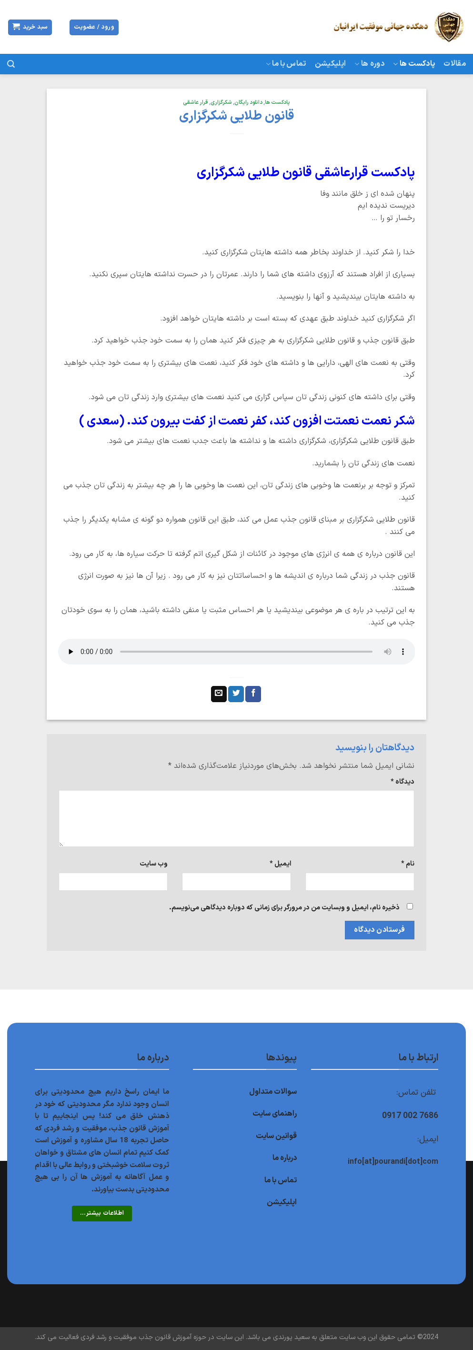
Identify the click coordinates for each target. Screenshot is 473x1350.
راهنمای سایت (274, 1113)
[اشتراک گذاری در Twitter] (236, 694)
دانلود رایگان (248, 103)
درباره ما (284, 1158)
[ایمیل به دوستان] (219, 694)
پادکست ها (414, 64)
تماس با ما (286, 64)
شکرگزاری (221, 103)
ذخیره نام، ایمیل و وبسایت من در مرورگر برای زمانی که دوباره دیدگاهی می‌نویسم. (284, 908)
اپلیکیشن (330, 64)
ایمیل (280, 864)
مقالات (454, 64)
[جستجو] (11, 64)
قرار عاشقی (195, 103)
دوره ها (369, 64)
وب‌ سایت (154, 864)
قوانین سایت (276, 1136)
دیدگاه (402, 782)
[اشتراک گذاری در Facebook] (253, 694)
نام (407, 864)
